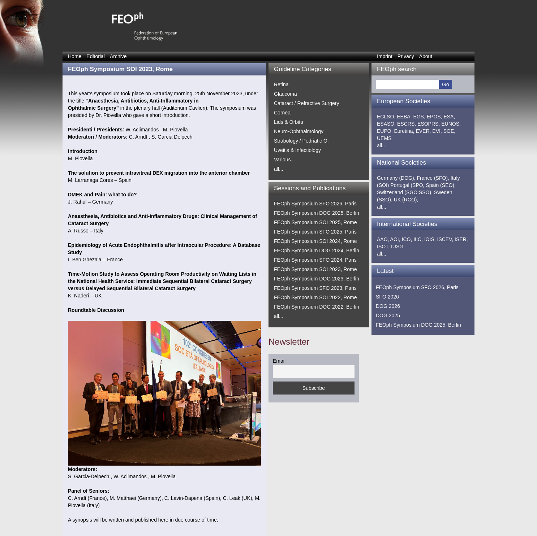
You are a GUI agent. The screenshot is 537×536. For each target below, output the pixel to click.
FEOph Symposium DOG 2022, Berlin (316, 307)
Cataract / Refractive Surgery (306, 103)
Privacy (406, 56)
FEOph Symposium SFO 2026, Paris (315, 203)
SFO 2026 (387, 297)
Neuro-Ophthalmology (298, 131)
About (426, 56)
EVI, (437, 131)
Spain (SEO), (440, 185)
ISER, (461, 239)
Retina (281, 84)
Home (74, 56)
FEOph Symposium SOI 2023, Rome (315, 269)
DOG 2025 (388, 315)
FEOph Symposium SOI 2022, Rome (315, 297)
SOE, (449, 131)
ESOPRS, (428, 124)
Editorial (95, 56)
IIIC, (418, 239)
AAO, (383, 239)
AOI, (395, 239)
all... (278, 169)
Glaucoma (285, 94)
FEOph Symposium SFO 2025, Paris (315, 232)
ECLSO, (386, 116)
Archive (118, 56)
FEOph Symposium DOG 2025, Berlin (316, 213)
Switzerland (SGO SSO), (405, 192)
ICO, (407, 239)
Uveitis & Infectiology (297, 150)
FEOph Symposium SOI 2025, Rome (315, 222)
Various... (284, 159)
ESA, (449, 116)
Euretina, (404, 131)
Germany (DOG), (396, 178)
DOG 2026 (388, 306)
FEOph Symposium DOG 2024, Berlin (316, 250)
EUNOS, (451, 124)
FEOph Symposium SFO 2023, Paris (315, 288)
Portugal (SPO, (407, 185)
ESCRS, (406, 124)
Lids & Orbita (288, 122)
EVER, (423, 131)
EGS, (419, 116)
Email (279, 361)
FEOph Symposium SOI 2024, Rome (315, 241)
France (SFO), (433, 178)
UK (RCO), (406, 199)
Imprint (384, 56)
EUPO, (385, 131)
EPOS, (434, 116)
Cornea (282, 113)
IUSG (397, 246)
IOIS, (430, 239)
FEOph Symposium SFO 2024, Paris (315, 260)
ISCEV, (445, 239)
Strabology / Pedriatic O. (301, 141)
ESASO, (386, 124)
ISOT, (383, 246)
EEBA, (404, 116)
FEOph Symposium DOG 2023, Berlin (316, 279)
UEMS (384, 138)
